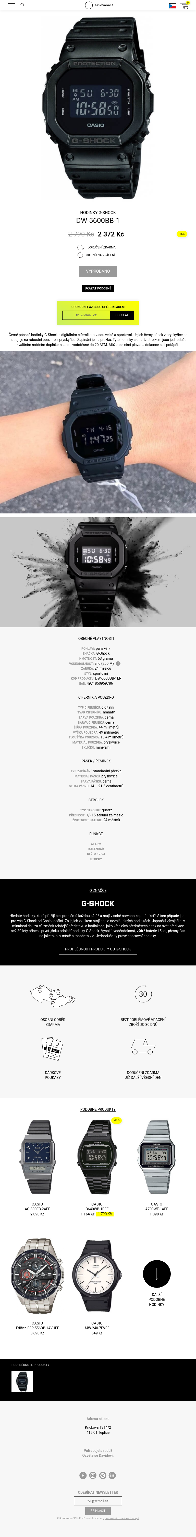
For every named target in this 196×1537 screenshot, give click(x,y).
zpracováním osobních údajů (121, 1518)
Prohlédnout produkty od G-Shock (98, 949)
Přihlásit (98, 1511)
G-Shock (107, 212)
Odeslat (122, 315)
